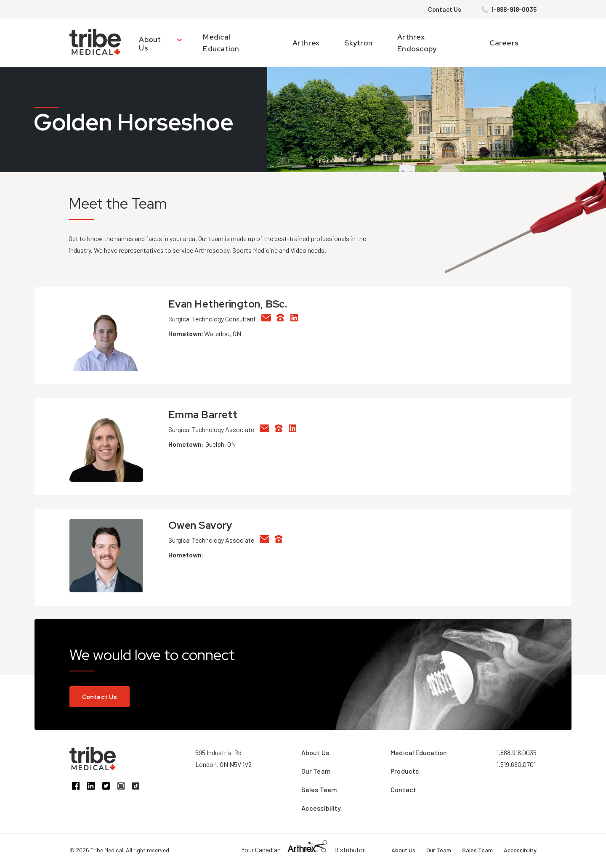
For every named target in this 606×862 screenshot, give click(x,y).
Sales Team (319, 789)
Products (405, 771)
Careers (503, 43)
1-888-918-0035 (514, 9)
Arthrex (306, 43)
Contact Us (444, 9)
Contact (403, 789)
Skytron (358, 43)
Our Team (316, 771)
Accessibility (321, 808)
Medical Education (419, 752)
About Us (150, 43)
